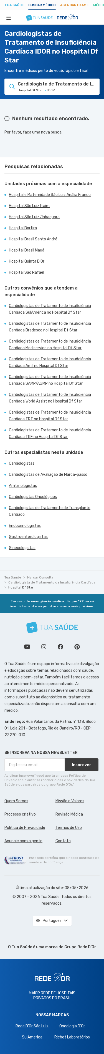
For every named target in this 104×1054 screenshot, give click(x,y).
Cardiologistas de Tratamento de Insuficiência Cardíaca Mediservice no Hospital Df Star (50, 344)
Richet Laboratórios (72, 1037)
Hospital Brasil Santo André (33, 239)
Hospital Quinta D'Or (26, 261)
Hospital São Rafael (26, 272)
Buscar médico (42, 5)
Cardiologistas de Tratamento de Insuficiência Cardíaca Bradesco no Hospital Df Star (50, 327)
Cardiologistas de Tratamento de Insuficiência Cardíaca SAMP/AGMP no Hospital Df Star (50, 380)
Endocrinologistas (25, 525)
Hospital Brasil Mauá (26, 250)
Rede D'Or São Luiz (32, 1026)
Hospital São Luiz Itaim (29, 205)
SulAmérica (32, 1037)
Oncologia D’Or (72, 1026)
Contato (63, 841)
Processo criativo (20, 814)
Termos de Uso (68, 827)
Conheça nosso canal (27, 647)
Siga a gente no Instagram (44, 647)
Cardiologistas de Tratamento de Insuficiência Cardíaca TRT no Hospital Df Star (50, 415)
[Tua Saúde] (52, 627)
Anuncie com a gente (23, 841)
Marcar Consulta (40, 577)
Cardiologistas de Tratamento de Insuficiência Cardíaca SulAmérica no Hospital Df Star (50, 309)
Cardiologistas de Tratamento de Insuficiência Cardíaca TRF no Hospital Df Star (50, 433)
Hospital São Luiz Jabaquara (34, 217)
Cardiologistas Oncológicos (33, 496)
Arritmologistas (23, 485)
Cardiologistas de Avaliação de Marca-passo (48, 474)
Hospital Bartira (23, 228)
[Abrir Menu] (8, 17)
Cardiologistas (21, 463)
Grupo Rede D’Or (80, 947)
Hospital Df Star (21, 587)
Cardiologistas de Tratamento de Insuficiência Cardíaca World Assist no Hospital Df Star (50, 398)
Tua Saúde (14, 5)
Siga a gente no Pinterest (77, 647)
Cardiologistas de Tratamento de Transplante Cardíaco (49, 511)
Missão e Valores (69, 801)
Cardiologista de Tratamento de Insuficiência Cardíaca (51, 582)
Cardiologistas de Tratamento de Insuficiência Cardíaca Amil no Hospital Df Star (50, 362)
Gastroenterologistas (28, 536)
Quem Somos (16, 801)
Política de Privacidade (24, 827)
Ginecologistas (22, 547)
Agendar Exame (74, 5)
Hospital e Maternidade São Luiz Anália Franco (50, 194)
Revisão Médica (69, 814)
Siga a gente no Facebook (60, 647)
